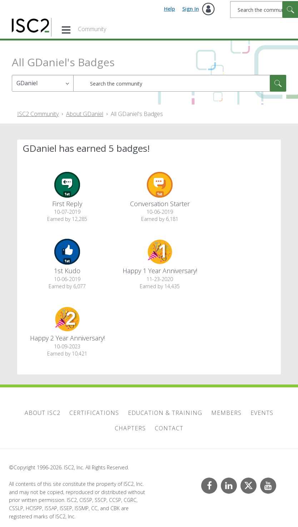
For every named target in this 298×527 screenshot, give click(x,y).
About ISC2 (42, 413)
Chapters (130, 428)
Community (92, 29)
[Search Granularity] (42, 83)
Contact (169, 428)
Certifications (94, 413)
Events (261, 413)
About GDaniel (84, 114)
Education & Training (165, 413)
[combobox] (179, 83)
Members (226, 413)
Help (169, 8)
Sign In (190, 8)
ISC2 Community (38, 114)
